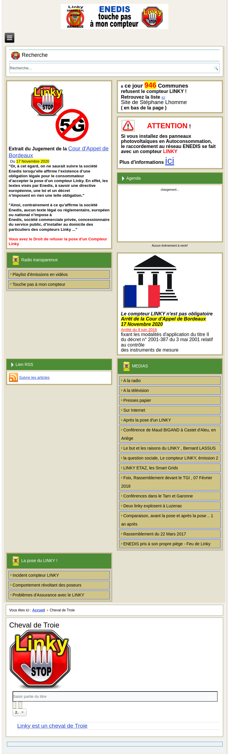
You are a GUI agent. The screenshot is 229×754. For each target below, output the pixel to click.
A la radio (132, 380)
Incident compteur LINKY (36, 575)
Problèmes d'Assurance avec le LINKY (48, 595)
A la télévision (136, 390)
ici (163, 97)
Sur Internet (134, 410)
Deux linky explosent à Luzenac (152, 505)
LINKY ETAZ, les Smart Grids (150, 467)
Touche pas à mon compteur (39, 284)
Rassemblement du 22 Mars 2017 (154, 534)
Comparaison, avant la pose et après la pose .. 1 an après (167, 519)
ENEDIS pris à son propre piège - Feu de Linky (166, 543)
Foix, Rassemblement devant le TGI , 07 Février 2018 (166, 482)
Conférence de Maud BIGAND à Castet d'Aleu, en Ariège (168, 434)
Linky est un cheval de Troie (52, 726)
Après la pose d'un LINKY (147, 420)
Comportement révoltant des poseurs (47, 585)
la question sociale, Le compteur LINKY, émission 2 (170, 458)
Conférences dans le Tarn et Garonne (158, 496)
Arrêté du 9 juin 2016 (139, 329)
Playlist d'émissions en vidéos (40, 274)
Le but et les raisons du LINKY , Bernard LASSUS (169, 448)
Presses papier (137, 400)
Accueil (38, 610)
